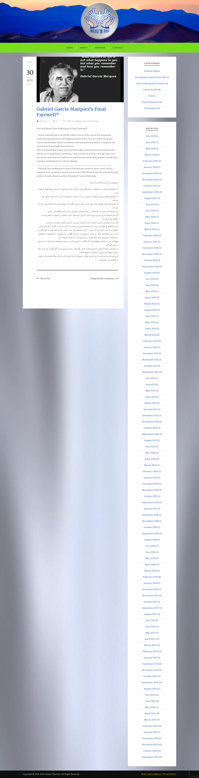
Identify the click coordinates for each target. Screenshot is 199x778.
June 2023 (150, 285)
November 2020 (150, 422)
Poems (151, 96)
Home (69, 47)
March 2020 (150, 465)
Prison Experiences (152, 102)
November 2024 (150, 179)
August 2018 (150, 539)
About (84, 47)
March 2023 (150, 304)
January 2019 (150, 508)
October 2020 (151, 428)
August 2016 (150, 688)
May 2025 (150, 148)
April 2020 (150, 459)
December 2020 (150, 415)
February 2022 (150, 341)
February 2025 (150, 161)
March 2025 (151, 155)
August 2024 (150, 198)
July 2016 (150, 695)
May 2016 (150, 707)
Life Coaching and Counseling (82, 121)
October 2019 (150, 496)
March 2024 (150, 229)
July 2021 (150, 378)
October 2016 (150, 676)
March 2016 (150, 720)
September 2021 (150, 372)
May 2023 (150, 291)
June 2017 (150, 626)
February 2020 (150, 471)
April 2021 (150, 397)
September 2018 (150, 533)
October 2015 (150, 751)
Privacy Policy (169, 774)
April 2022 (150, 328)
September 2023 (150, 266)
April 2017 (150, 639)
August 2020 (150, 440)
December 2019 (150, 484)
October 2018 (150, 527)
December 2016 (150, 664)
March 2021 (151, 403)
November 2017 (150, 595)
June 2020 (150, 446)
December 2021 (151, 353)
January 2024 (151, 241)
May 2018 (150, 558)
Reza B (43, 121)
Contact (117, 47)
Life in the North (152, 89)
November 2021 (150, 359)
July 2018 (150, 546)
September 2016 (150, 682)
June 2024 (150, 210)
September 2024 (150, 192)
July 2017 (150, 620)
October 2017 (150, 602)
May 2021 (150, 390)
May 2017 (150, 633)
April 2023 (150, 297)
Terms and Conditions (151, 774)
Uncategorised (152, 108)
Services (100, 47)
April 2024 (150, 223)
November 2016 (150, 670)
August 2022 (150, 310)
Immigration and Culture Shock (152, 77)
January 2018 (150, 583)
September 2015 (150, 757)
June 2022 (151, 316)
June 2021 (150, 384)
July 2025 (150, 136)
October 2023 (150, 260)
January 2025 (150, 167)
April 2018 (150, 564)
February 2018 (150, 577)
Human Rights (152, 71)
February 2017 (149, 651)
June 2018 (150, 552)
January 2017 (150, 657)
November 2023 (150, 254)
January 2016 (150, 732)
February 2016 (150, 726)
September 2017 (150, 608)
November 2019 (150, 490)
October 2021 (150, 366)
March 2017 (150, 645)
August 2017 (150, 614)
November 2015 (150, 744)
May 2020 (150, 453)
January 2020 (151, 477)
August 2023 (150, 273)
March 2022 (150, 335)
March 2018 (150, 571)
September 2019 (150, 502)
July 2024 (150, 204)
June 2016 (150, 701)
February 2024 (150, 235)
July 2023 (150, 279)
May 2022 (150, 322)
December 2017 (150, 589)
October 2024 (150, 186)
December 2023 (151, 248)
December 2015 (150, 738)
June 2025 (151, 142)
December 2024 (150, 173)
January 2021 (150, 409)
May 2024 (151, 217)
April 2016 (150, 713)
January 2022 (150, 347)
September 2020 (150, 434)
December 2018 (150, 515)
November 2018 (150, 521)
